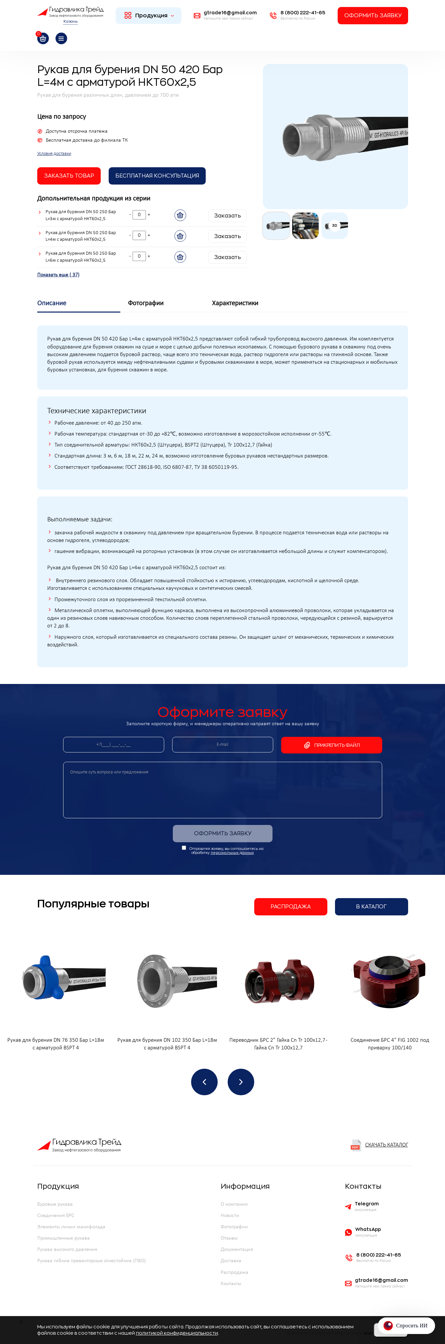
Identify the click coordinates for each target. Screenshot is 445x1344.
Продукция (149, 15)
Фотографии (234, 1227)
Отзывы (229, 1238)
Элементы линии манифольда (71, 1227)
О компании (234, 1204)
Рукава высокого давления (67, 1249)
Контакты (231, 1283)
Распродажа (291, 906)
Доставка (231, 1261)
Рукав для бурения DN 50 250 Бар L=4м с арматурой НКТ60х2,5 (81, 236)
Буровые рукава (55, 1204)
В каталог (371, 906)
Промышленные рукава (63, 1238)
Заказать (227, 215)
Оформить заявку (372, 15)
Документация (237, 1249)
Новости (230, 1215)
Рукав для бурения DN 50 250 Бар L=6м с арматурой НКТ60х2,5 (81, 257)
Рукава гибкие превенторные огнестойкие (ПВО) (91, 1261)
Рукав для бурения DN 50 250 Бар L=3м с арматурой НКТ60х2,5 (81, 215)
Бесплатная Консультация (157, 176)
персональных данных (232, 853)
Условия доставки (54, 153)
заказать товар (69, 176)
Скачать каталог (379, 1145)
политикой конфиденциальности (177, 1333)
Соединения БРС (55, 1215)
